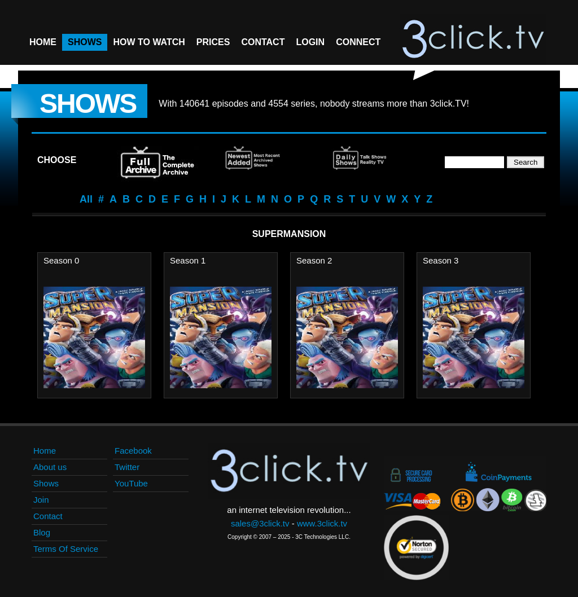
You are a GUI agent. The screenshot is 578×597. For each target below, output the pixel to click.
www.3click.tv (322, 523)
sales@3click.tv (260, 523)
